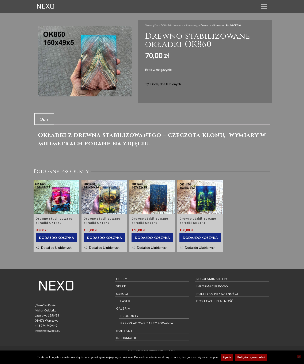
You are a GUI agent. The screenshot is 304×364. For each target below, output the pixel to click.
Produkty (129, 316)
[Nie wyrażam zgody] (299, 356)
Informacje (126, 338)
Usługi (122, 293)
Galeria (123, 308)
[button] (163, 84)
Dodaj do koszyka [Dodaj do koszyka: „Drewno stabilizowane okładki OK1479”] (56, 237)
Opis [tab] (44, 119)
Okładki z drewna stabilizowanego (180, 25)
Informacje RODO (212, 286)
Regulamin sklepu (212, 279)
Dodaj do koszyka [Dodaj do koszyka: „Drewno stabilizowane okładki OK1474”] (200, 237)
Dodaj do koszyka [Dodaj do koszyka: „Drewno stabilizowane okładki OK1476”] (152, 237)
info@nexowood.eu (47, 330)
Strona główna (152, 25)
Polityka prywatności (217, 293)
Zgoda (227, 357)
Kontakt (124, 330)
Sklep (121, 286)
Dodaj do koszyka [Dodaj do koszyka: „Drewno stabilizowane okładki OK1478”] (104, 237)
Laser (125, 301)
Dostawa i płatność (214, 301)
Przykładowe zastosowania (146, 323)
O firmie (123, 279)
